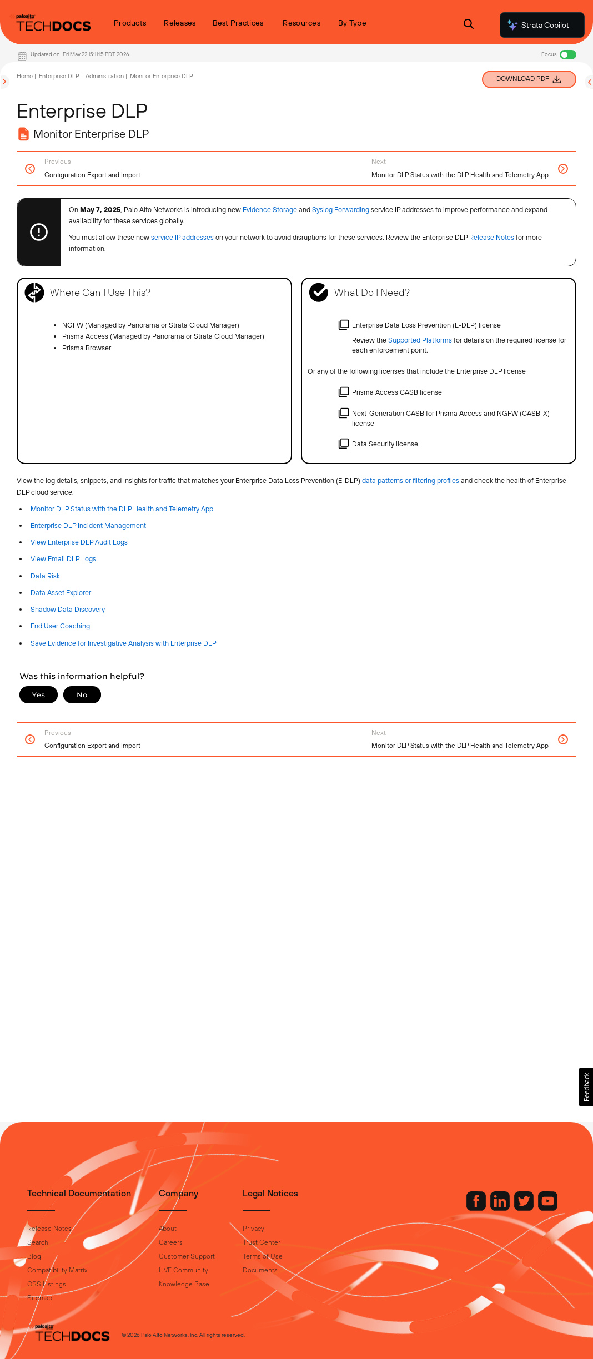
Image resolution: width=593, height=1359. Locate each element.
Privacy (253, 1228)
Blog (34, 1256)
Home (25, 76)
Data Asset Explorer (61, 592)
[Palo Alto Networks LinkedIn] (500, 1208)
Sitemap (39, 1298)
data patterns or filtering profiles (410, 480)
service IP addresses (182, 237)
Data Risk (45, 576)
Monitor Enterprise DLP (161, 76)
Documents (260, 1270)
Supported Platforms (420, 340)
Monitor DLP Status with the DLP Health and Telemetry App (122, 509)
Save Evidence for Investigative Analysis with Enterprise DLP (124, 643)
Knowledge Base (184, 1284)
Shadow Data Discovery (68, 609)
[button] (586, 1087)
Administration (105, 76)
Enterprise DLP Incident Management (88, 525)
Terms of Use (263, 1256)
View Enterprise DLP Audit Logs (79, 542)
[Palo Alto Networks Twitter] (524, 1208)
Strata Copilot (537, 25)
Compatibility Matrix (57, 1270)
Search (37, 1242)
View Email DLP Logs (63, 559)
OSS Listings (46, 1284)
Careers (171, 1242)
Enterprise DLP (59, 76)
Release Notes (49, 1228)
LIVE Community (183, 1270)
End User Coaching (60, 626)
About (168, 1228)
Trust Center (261, 1242)
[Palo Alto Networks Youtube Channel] (547, 1208)
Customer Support (187, 1256)
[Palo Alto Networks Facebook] (477, 1208)
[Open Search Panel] (468, 25)
